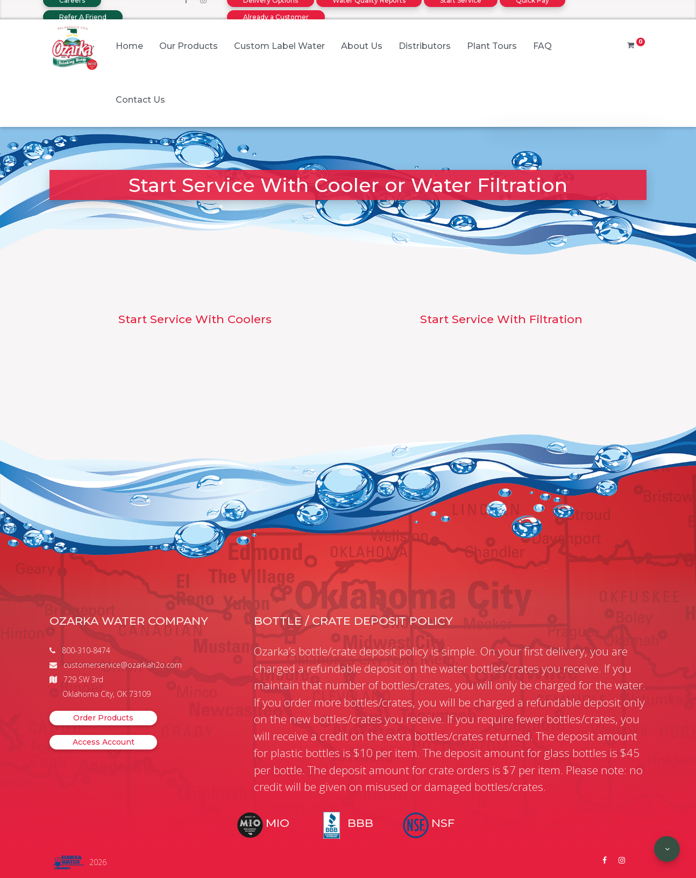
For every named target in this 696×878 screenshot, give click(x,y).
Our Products (188, 46)
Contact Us (140, 100)
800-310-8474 (86, 650)
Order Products (103, 718)
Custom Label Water (279, 46)
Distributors (425, 46)
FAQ (542, 46)
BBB (360, 823)
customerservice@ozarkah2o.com (122, 665)
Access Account (103, 742)
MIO (277, 823)
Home (129, 46)
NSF (442, 823)
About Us (361, 46)
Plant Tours (492, 46)
